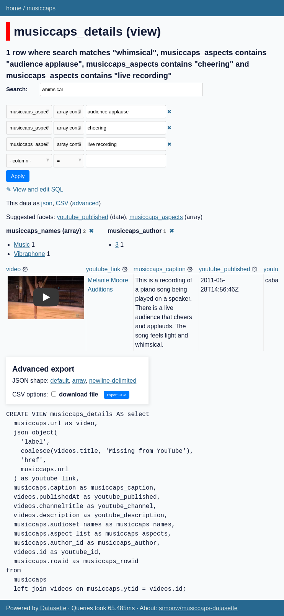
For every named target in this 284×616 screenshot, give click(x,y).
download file (74, 394)
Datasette (53, 608)
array (79, 380)
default (60, 380)
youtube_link (103, 269)
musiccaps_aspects (156, 217)
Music (22, 244)
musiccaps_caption (160, 269)
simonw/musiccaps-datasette (198, 608)
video (13, 269)
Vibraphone (29, 254)
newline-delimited (113, 380)
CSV (62, 203)
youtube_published (82, 217)
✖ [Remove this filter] (169, 112)
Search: (17, 89)
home (13, 8)
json (46, 203)
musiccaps (40, 8)
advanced (85, 203)
